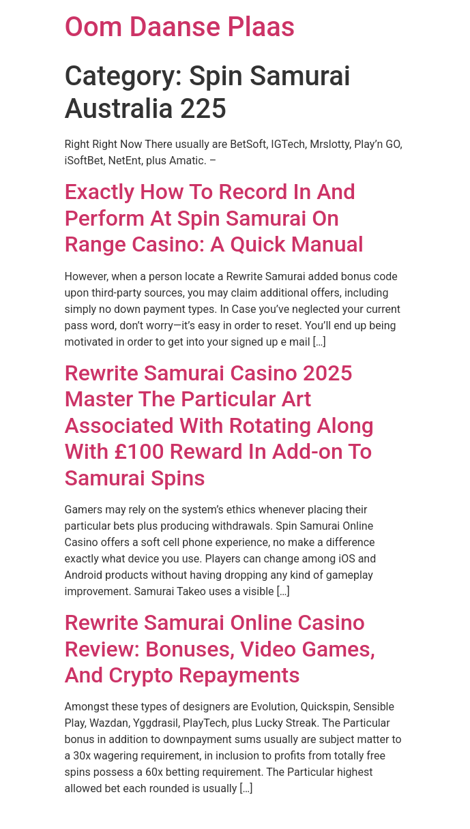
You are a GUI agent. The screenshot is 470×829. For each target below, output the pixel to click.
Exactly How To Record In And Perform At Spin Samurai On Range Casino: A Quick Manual (214, 218)
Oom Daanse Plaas (180, 27)
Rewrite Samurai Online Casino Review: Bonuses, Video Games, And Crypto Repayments (220, 648)
